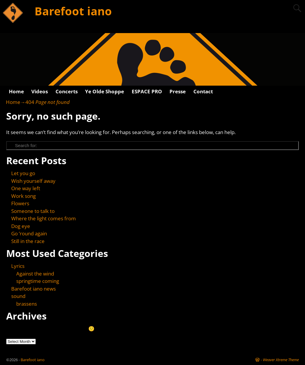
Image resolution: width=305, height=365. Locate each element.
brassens (26, 303)
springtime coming (37, 281)
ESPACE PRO (147, 91)
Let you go (23, 173)
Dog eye (20, 226)
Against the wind (35, 273)
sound (18, 296)
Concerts (67, 91)
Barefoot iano (73, 11)
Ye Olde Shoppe (104, 91)
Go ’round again (29, 233)
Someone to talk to (33, 211)
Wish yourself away (33, 180)
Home (16, 91)
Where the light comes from (43, 218)
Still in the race (28, 241)
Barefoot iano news (33, 288)
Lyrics (18, 266)
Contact (203, 91)
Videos (39, 91)
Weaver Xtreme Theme (281, 359)
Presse (177, 91)
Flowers (20, 203)
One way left (25, 188)
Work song (23, 196)
